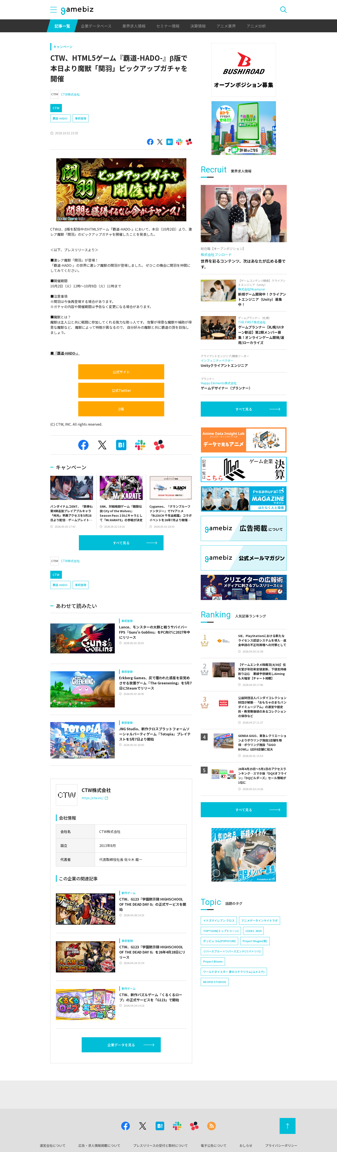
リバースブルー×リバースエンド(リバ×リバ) (232, 951)
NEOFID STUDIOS (214, 982)
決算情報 (198, 26)
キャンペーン (62, 46)
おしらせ (245, 1145)
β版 (121, 408)
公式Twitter (121, 390)
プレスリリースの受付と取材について (160, 1145)
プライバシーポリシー (281, 1145)
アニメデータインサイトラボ (259, 920)
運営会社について (53, 1145)
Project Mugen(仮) (255, 941)
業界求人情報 (134, 26)
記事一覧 (62, 26)
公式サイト (121, 371)
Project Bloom (213, 961)
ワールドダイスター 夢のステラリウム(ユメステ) (234, 972)
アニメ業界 (226, 26)
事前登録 (80, 118)
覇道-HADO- (60, 118)
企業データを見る (121, 1044)
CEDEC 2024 (253, 931)
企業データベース (96, 26)
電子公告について (214, 1145)
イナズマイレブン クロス (218, 920)
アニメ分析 (256, 26)
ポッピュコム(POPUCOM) (219, 941)
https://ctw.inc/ (95, 798)
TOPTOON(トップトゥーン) (221, 931)
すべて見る (121, 542)
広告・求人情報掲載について (99, 1145)
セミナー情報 (167, 26)
